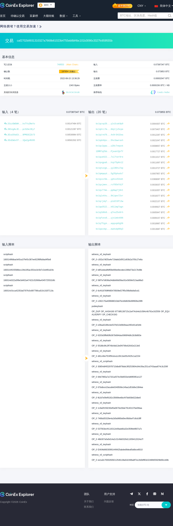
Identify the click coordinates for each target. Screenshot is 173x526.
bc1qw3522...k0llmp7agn (109, 207)
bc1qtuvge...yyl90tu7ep (109, 168)
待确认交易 (18, 15)
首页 (3, 15)
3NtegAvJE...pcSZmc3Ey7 (21, 129)
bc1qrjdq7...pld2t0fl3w (109, 201)
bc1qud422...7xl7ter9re (109, 157)
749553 (60, 64)
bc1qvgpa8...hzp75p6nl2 (109, 162)
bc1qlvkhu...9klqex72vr (109, 196)
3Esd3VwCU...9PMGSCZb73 (21, 135)
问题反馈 (109, 501)
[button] (162, 5)
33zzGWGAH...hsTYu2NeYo (21, 124)
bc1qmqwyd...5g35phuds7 (109, 173)
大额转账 (48, 15)
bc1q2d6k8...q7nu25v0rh (109, 212)
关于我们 (89, 501)
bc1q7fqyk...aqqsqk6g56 (109, 223)
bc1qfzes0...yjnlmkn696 (109, 218)
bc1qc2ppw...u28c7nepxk (109, 146)
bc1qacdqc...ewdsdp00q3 (109, 229)
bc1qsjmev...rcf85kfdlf (109, 185)
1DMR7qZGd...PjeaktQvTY (109, 151)
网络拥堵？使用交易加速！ (20, 26)
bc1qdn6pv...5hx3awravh (109, 140)
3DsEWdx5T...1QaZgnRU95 (21, 140)
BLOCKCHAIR (70, 92)
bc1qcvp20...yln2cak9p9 (109, 124)
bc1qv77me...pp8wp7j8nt (109, 190)
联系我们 (89, 506)
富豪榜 (34, 15)
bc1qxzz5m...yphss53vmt (109, 179)
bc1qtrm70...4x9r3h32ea (109, 135)
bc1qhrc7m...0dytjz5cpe (109, 129)
